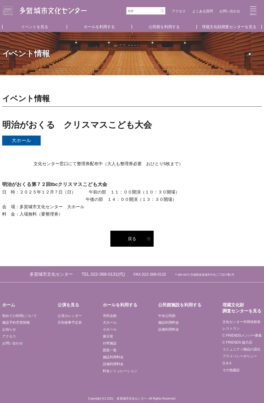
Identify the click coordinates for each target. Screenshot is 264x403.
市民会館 (110, 316)
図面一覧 (110, 350)
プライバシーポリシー (239, 356)
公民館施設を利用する (179, 304)
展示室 (108, 336)
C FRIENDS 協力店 (237, 342)
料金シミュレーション (120, 371)
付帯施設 (110, 343)
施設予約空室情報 (16, 323)
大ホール (110, 323)
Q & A (227, 363)
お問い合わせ (229, 11)
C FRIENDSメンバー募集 (242, 335)
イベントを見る (34, 27)
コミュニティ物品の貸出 (241, 349)
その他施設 (231, 370)
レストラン (231, 329)
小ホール (110, 329)
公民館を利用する (164, 27)
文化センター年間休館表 (241, 322)
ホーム (8, 304)
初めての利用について (19, 316)
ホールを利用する (99, 27)
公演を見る (68, 304)
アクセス (179, 11)
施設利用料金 (113, 357)
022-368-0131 (104, 274)
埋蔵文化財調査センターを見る (229, 27)
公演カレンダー (70, 316)
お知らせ (9, 329)
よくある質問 (202, 11)
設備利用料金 (113, 364)
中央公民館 (166, 316)
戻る (132, 238)
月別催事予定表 (70, 323)
